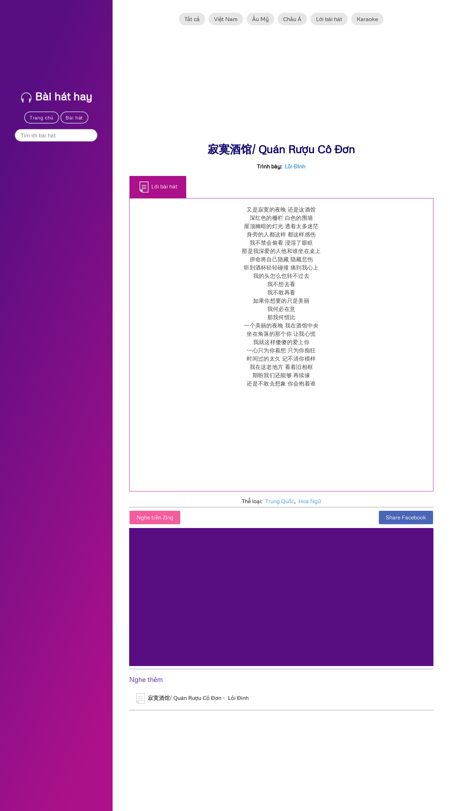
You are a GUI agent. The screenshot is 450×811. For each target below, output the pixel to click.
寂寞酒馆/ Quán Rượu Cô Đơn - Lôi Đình (192, 698)
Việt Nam (226, 19)
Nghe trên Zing (154, 517)
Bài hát (74, 117)
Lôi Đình (295, 166)
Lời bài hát (329, 19)
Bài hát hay (56, 96)
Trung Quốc (279, 501)
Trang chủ (42, 117)
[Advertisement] (281, 87)
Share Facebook (406, 517)
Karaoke (367, 19)
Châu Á (292, 19)
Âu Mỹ (260, 19)
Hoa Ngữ (309, 501)
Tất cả (192, 19)
